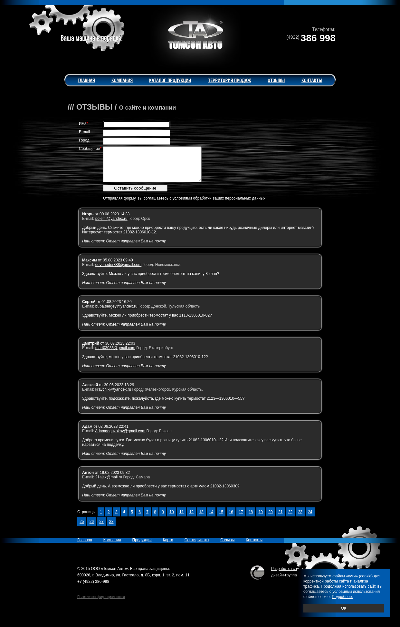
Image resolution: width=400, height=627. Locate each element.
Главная (84, 546)
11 (181, 518)
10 (171, 518)
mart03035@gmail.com (115, 354)
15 (221, 518)
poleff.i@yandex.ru (111, 225)
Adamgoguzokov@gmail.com (120, 438)
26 (92, 528)
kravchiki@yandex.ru (113, 396)
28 (111, 528)
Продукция (142, 546)
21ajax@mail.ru (108, 484)
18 (251, 518)
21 (280, 518)
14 (211, 518)
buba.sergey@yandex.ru (116, 313)
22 (290, 518)
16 (231, 518)
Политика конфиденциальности (101, 603)
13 (201, 518)
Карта (168, 546)
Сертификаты (197, 546)
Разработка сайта (287, 575)
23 (300, 518)
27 (101, 528)
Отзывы (227, 546)
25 (82, 528)
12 (191, 518)
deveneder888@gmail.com (118, 271)
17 (241, 518)
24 (310, 518)
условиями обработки (192, 205)
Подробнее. (342, 596)
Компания (112, 546)
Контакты (254, 546)
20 (270, 518)
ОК (343, 608)
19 (261, 518)
